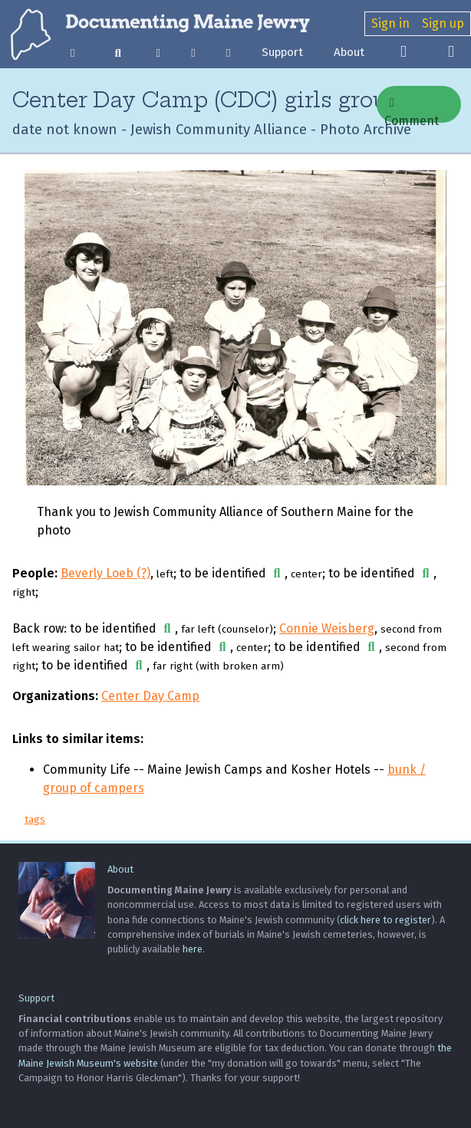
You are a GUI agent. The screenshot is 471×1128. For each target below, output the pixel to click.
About (349, 52)
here (193, 949)
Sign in (390, 23)
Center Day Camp (150, 696)
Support (282, 52)
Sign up (443, 23)
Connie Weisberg (326, 628)
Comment (411, 110)
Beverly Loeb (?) (105, 573)
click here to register (385, 920)
